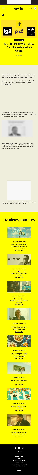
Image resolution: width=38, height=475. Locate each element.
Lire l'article (19, 250)
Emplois (19, 453)
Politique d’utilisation (19, 467)
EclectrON (28, 82)
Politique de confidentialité (19, 464)
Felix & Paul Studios (7, 143)
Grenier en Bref (19, 462)
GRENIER (19, 470)
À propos (19, 451)
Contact (19, 458)
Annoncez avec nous (19, 460)
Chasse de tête (19, 456)
